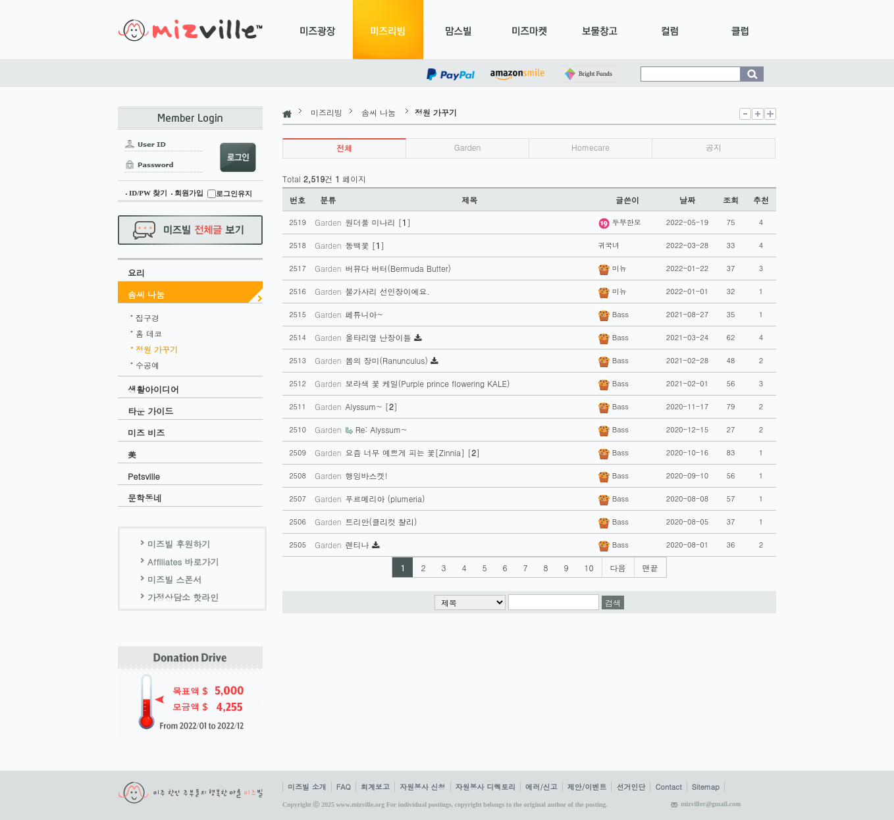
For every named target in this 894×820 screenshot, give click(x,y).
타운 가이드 (150, 411)
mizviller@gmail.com (711, 803)
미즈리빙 (388, 29)
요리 (136, 273)
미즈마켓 (529, 29)
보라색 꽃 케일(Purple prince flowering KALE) (428, 383)
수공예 (147, 363)
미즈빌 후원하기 (178, 544)
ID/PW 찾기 (148, 193)
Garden (467, 147)
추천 (761, 199)
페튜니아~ (365, 314)
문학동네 (145, 498)
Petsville (144, 476)
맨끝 (650, 567)
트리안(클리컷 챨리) (381, 521)
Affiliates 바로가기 (183, 561)
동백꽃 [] (365, 245)
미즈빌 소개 (307, 787)
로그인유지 (234, 193)
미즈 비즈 (146, 432)
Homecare (590, 147)
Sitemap (706, 787)
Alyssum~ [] (372, 406)
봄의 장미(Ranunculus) (388, 360)
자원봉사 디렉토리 (486, 787)
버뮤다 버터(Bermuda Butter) (398, 268)
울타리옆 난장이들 (380, 337)
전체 (344, 147)
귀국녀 (608, 245)
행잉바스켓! (367, 475)
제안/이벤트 (587, 787)
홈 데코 (149, 332)
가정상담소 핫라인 (183, 597)
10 (589, 567)
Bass (613, 314)
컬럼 (670, 29)
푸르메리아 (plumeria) (385, 498)
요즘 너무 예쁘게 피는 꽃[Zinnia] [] (413, 452)
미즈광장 (317, 29)
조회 (731, 199)
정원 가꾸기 (157, 347)
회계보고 (375, 787)
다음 (618, 567)
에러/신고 (541, 787)
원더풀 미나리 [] (378, 222)
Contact (668, 787)
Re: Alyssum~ (381, 429)
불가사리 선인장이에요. (388, 291)
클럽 (740, 29)
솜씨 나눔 (146, 294)
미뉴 (612, 268)
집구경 (147, 316)
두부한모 (619, 222)
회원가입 (188, 193)
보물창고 (599, 29)
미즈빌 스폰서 (174, 579)
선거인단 (630, 787)
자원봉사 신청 (423, 787)
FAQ (343, 787)
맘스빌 (458, 29)
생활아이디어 (153, 389)
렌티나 (359, 544)
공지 (714, 147)
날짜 (687, 199)
